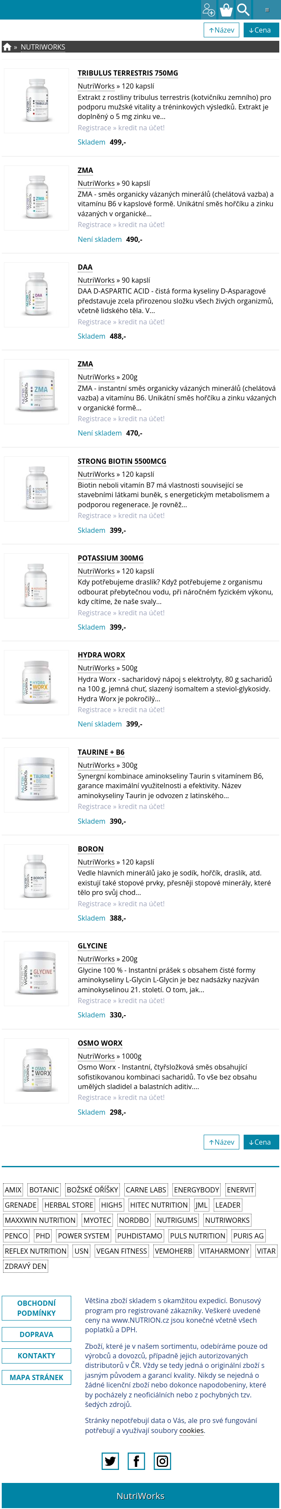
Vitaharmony (224, 1251)
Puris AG (248, 1236)
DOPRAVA (36, 1334)
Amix (13, 1190)
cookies (191, 1430)
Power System (83, 1236)
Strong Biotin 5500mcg (122, 461)
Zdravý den (25, 1266)
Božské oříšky (92, 1190)
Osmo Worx (100, 1043)
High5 (111, 1205)
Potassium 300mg (110, 558)
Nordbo (134, 1220)
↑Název (221, 30)
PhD (43, 1236)
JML (202, 1205)
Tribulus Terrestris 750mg (128, 73)
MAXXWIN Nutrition (40, 1220)
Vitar (266, 1251)
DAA (85, 267)
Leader (228, 1205)
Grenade (20, 1205)
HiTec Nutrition (159, 1205)
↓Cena (261, 30)
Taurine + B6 (101, 752)
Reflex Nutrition (35, 1251)
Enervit (241, 1190)
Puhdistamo (139, 1236)
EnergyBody (196, 1190)
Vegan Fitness (121, 1251)
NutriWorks (43, 47)
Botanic (44, 1190)
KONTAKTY (37, 1355)
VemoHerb (173, 1251)
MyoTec (97, 1220)
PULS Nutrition (197, 1236)
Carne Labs (146, 1190)
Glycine (92, 946)
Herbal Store (68, 1205)
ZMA (85, 170)
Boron (91, 849)
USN (81, 1251)
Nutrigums (177, 1220)
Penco (16, 1236)
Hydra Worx (101, 655)
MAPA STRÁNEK (36, 1377)
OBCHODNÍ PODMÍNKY (36, 1307)
